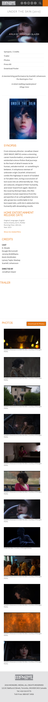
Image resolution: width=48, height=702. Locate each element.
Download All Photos (36, 324)
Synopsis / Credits (11, 51)
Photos (7, 60)
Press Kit (7, 64)
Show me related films (12, 232)
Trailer (6, 56)
